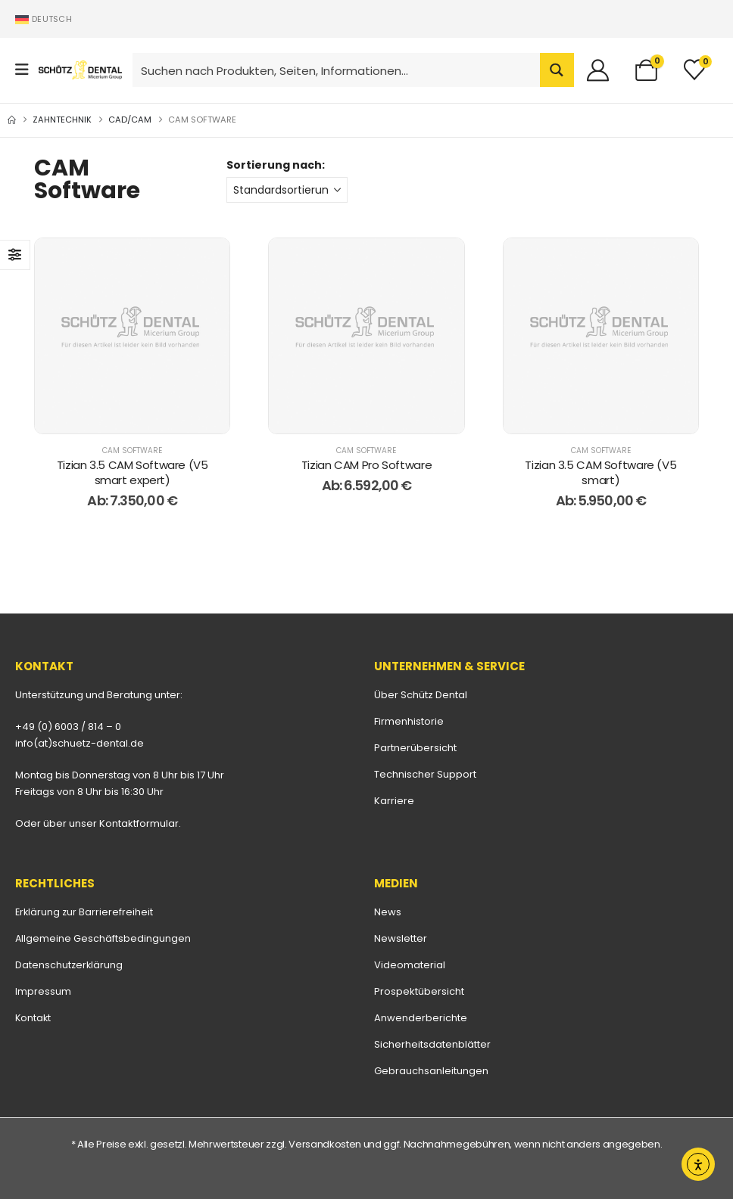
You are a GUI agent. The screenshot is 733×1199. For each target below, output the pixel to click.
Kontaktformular (139, 823)
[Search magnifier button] (557, 70)
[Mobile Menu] (27, 69)
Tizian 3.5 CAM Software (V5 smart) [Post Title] (600, 472)
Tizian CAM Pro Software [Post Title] (366, 465)
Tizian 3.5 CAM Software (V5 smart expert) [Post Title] (132, 472)
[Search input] (337, 70)
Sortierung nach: (275, 164)
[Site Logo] (80, 70)
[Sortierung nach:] (287, 190)
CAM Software (132, 450)
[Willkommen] (603, 70)
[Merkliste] (694, 69)
